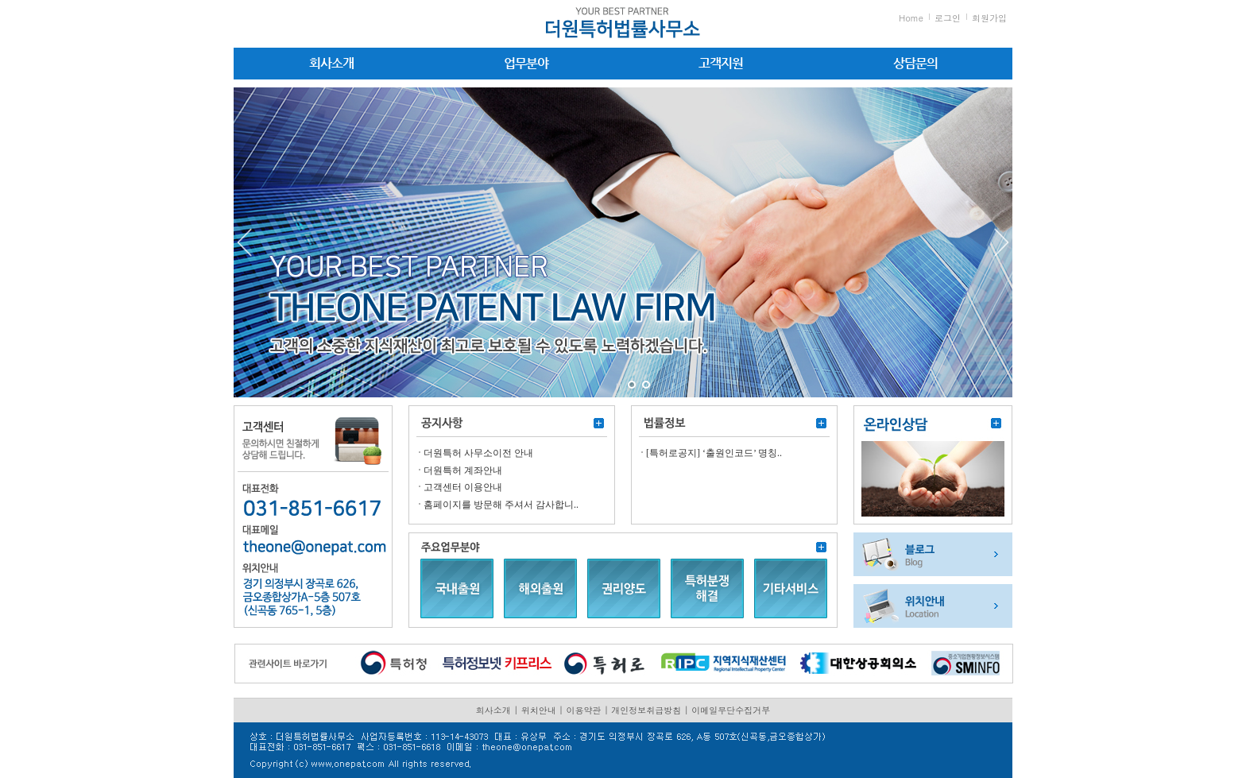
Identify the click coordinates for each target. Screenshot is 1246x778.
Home (911, 18)
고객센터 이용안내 (463, 487)
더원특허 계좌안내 (463, 470)
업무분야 (526, 63)
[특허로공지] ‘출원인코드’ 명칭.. (714, 453)
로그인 (947, 18)
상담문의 (915, 63)
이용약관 (584, 710)
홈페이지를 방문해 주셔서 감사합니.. (501, 504)
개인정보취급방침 (646, 710)
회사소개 (331, 63)
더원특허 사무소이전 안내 (478, 453)
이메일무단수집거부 (730, 710)
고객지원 (720, 63)
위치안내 (538, 710)
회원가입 (989, 18)
